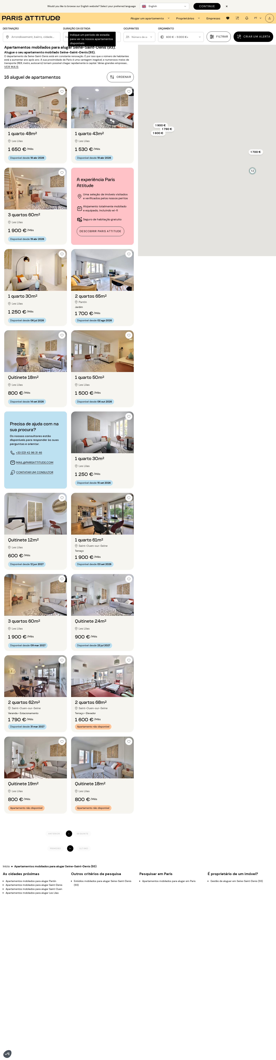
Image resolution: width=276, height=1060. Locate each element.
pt (258, 18)
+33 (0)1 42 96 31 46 (29, 452)
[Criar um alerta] (253, 37)
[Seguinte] (82, 834)
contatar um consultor (34, 472)
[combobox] (35, 37)
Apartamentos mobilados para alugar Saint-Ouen (34, 889)
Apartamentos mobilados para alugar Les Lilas (32, 892)
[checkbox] (61, 91)
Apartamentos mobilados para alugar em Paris (169, 881)
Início (6, 866)
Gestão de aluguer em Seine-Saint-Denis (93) (237, 881)
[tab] (150, 18)
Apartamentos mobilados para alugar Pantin (31, 881)
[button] (7, 1054)
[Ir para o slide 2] (35, 123)
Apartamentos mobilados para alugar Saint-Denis (34, 885)
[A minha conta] (269, 18)
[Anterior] (54, 834)
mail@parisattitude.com (34, 462)
